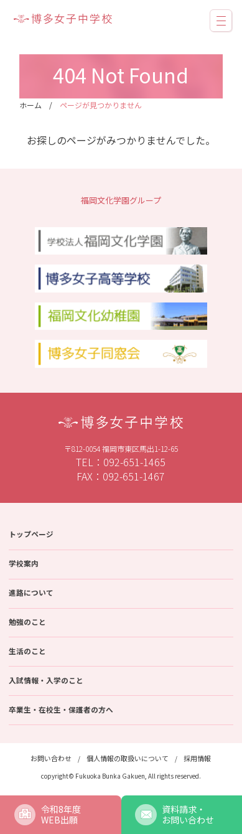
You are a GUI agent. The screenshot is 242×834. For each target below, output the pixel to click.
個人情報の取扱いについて (127, 758)
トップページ (31, 533)
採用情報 (197, 758)
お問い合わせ (51, 758)
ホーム (30, 105)
